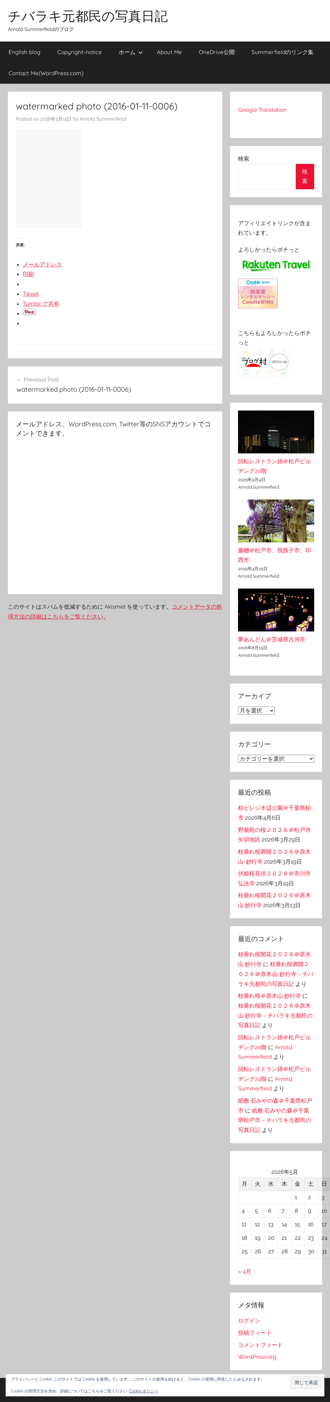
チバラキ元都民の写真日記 (88, 16)
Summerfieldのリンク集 (283, 51)
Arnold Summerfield (103, 119)
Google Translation (262, 110)
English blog (25, 51)
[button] (306, 1382)
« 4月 (244, 1271)
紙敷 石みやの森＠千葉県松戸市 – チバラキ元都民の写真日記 (274, 1120)
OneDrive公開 (217, 51)
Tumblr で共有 (41, 303)
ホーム (131, 51)
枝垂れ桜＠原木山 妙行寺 (269, 995)
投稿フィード (255, 1332)
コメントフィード (260, 1345)
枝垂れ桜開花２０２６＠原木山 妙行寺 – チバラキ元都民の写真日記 (275, 1015)
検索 (243, 158)
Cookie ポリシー (143, 1391)
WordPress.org (257, 1357)
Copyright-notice (79, 51)
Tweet (31, 293)
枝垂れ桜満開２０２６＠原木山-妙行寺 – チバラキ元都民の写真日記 (276, 974)
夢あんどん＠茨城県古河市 (271, 639)
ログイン (249, 1320)
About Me (169, 51)
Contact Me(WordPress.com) (46, 73)
